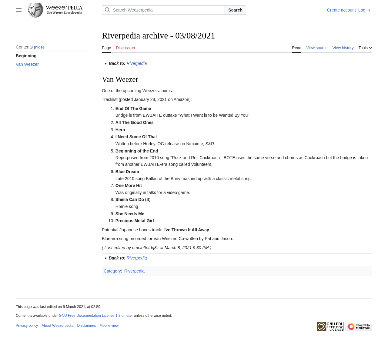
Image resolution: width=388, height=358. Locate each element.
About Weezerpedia (57, 325)
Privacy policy (27, 325)
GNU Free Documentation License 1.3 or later (96, 315)
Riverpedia (137, 63)
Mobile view (109, 325)
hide (39, 47)
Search (235, 10)
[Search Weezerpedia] (163, 10)
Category (112, 271)
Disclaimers (86, 325)
